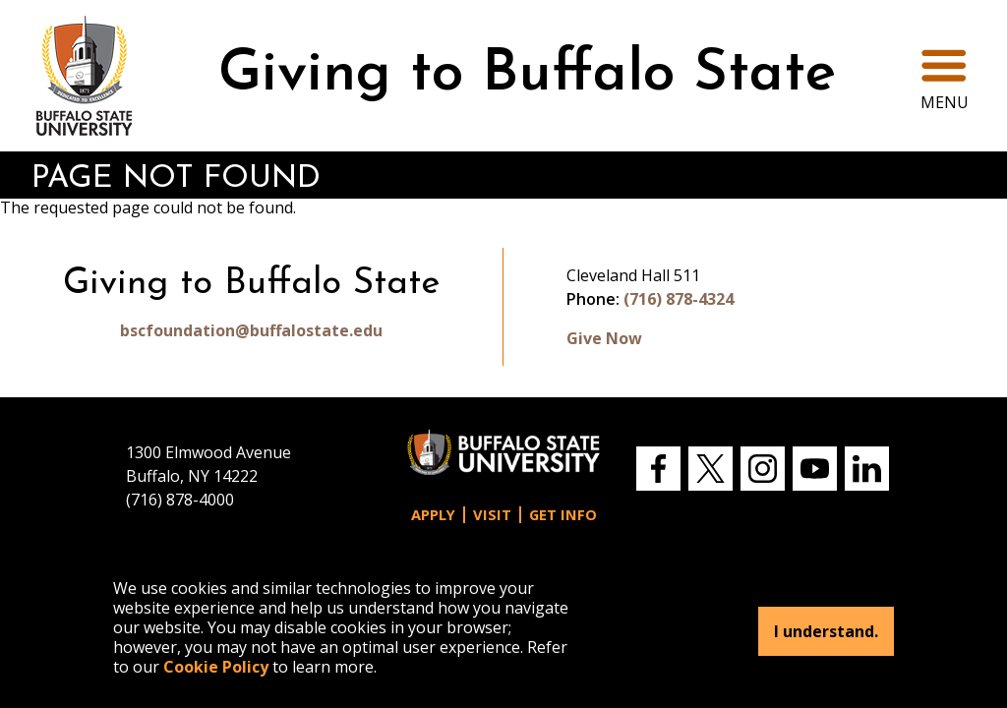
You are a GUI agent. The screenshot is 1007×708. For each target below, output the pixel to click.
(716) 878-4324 (678, 299)
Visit (492, 514)
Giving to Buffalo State (527, 75)
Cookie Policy (215, 667)
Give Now (604, 338)
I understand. (826, 631)
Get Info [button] (563, 514)
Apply (433, 514)
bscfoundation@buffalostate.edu (251, 330)
